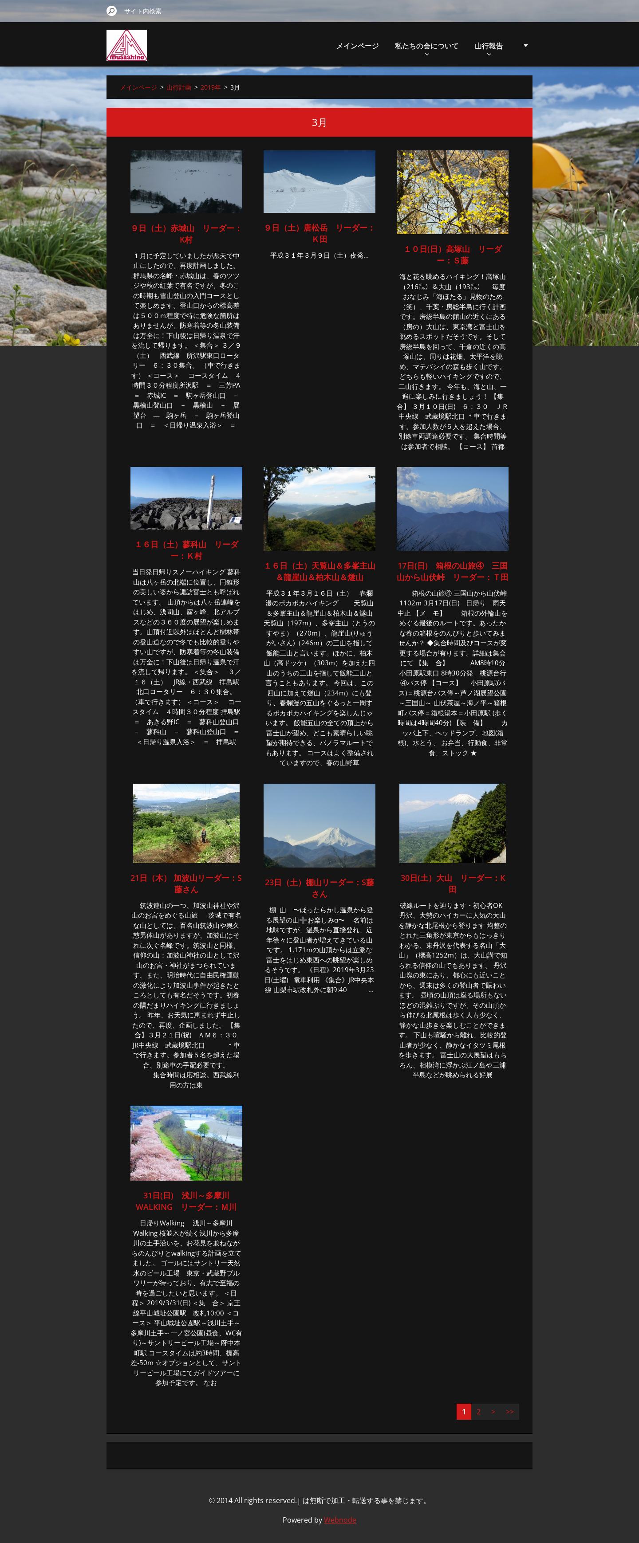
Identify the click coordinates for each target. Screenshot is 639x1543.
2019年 (211, 87)
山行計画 (178, 87)
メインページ (357, 46)
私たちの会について (426, 48)
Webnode (340, 1520)
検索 (111, 11)
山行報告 (489, 48)
